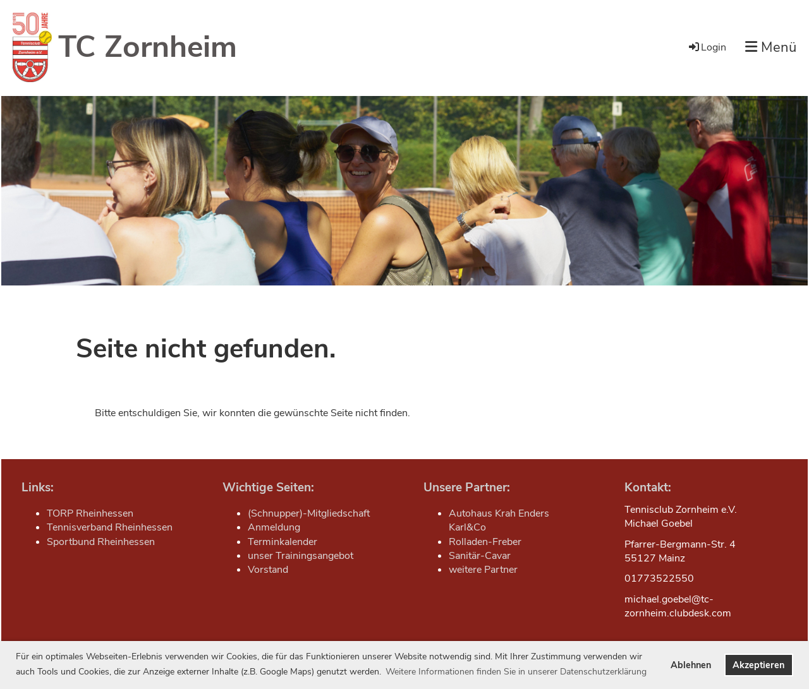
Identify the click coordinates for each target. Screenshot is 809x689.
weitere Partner (483, 570)
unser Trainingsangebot (300, 556)
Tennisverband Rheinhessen (110, 527)
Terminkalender (282, 542)
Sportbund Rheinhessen (101, 542)
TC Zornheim (147, 47)
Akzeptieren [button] (758, 665)
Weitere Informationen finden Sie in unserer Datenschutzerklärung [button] (516, 672)
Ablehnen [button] (691, 665)
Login (706, 47)
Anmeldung (274, 527)
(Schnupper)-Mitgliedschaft (309, 513)
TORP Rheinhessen (90, 513)
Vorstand (268, 570)
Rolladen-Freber (485, 542)
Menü (770, 47)
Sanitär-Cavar (480, 556)
